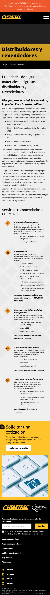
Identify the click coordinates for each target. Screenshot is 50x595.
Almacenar (6, 562)
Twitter (9, 578)
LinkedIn (9, 569)
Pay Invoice (7, 557)
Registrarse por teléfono (12, 544)
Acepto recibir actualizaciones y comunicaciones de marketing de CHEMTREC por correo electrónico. (25, 532)
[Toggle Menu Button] (46, 16)
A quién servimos (18, 64)
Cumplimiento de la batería (25, 409)
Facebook (10, 574)
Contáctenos (7, 548)
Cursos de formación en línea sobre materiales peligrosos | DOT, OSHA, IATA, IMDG (28, 298)
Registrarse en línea (10, 539)
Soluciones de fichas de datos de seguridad (27, 337)
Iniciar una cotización (18, 448)
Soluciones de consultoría (25, 370)
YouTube (9, 583)
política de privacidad (11, 553)
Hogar (5, 64)
